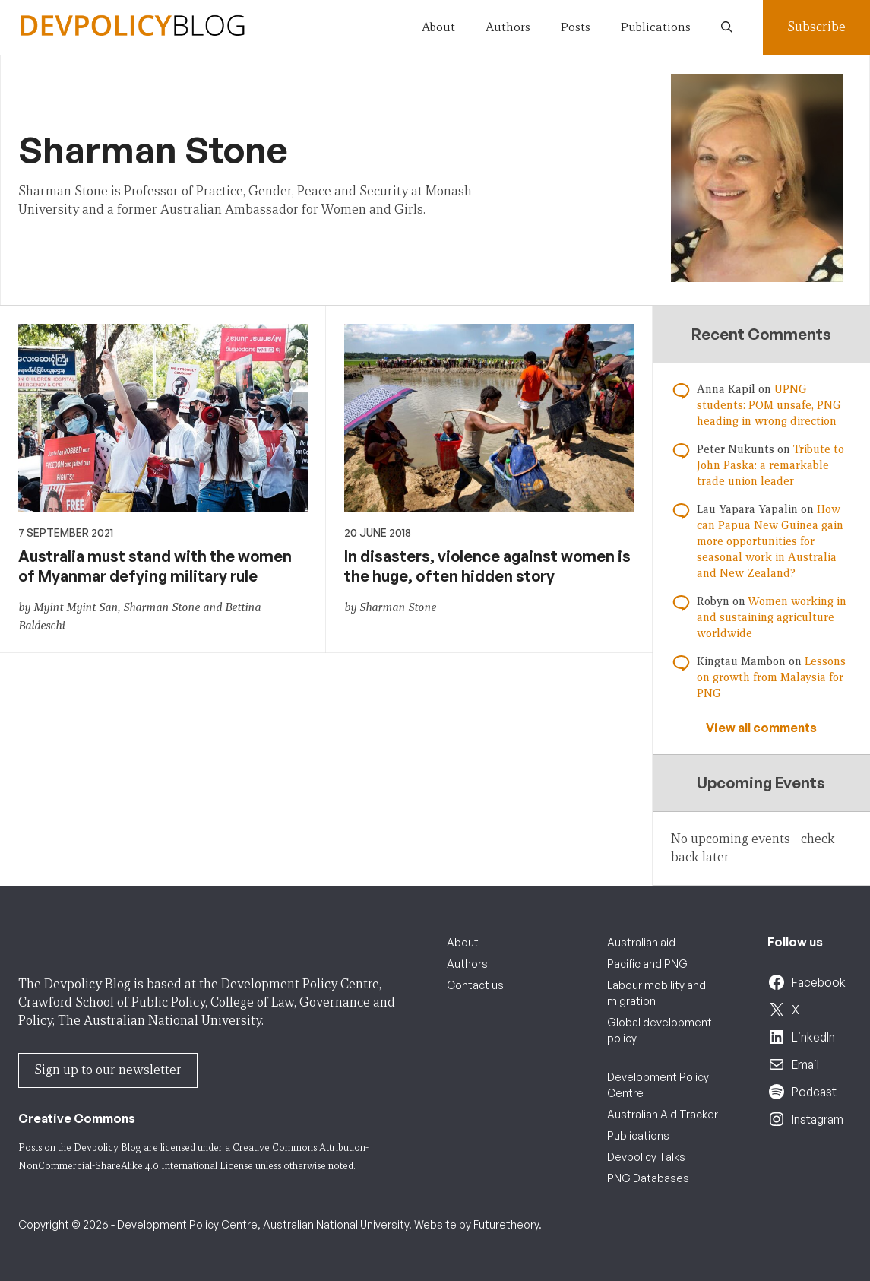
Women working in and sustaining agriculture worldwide (771, 617)
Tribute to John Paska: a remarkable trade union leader (770, 465)
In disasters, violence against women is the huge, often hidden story (487, 566)
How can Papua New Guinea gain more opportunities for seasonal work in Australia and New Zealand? (770, 541)
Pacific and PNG (647, 963)
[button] (727, 27)
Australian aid (641, 942)
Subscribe (816, 27)
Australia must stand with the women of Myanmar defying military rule (155, 566)
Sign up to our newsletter (108, 1070)
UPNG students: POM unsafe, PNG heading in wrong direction (769, 405)
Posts (575, 27)
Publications (656, 27)
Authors (508, 27)
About (438, 27)
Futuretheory (506, 1224)
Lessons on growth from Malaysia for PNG (771, 677)
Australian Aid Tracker (662, 1114)
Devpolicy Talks (646, 1156)
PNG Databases (648, 1178)
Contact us (475, 984)
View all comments (761, 727)
